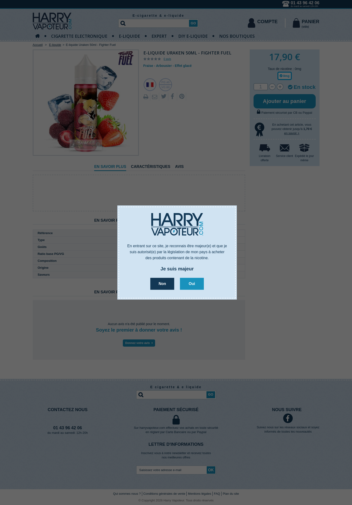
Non (162, 284)
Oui (192, 284)
